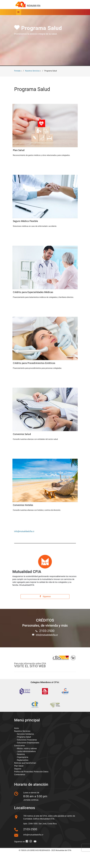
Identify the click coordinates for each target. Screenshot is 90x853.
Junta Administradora (26, 751)
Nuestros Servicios (32, 71)
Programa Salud (24, 737)
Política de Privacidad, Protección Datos (31, 771)
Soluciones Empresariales (28, 743)
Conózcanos (19, 745)
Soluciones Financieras (27, 740)
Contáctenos (19, 774)
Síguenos (45, 596)
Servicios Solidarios (25, 734)
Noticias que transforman (25, 763)
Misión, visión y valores (27, 748)
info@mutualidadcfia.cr (24, 531)
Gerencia (21, 754)
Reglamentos (22, 760)
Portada (17, 71)
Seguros (17, 769)
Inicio (16, 728)
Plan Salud (18, 766)
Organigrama (22, 757)
